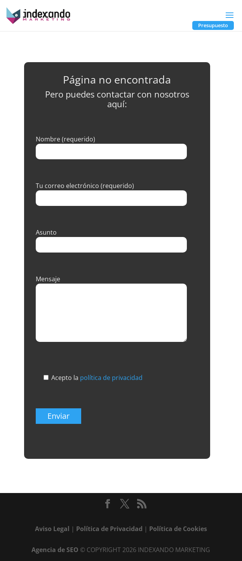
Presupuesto (213, 25)
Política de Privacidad (109, 528)
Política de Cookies (178, 528)
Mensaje (48, 279)
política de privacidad (111, 377)
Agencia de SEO (54, 549)
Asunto (46, 232)
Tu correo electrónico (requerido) (85, 185)
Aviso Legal (52, 528)
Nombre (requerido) (65, 139)
